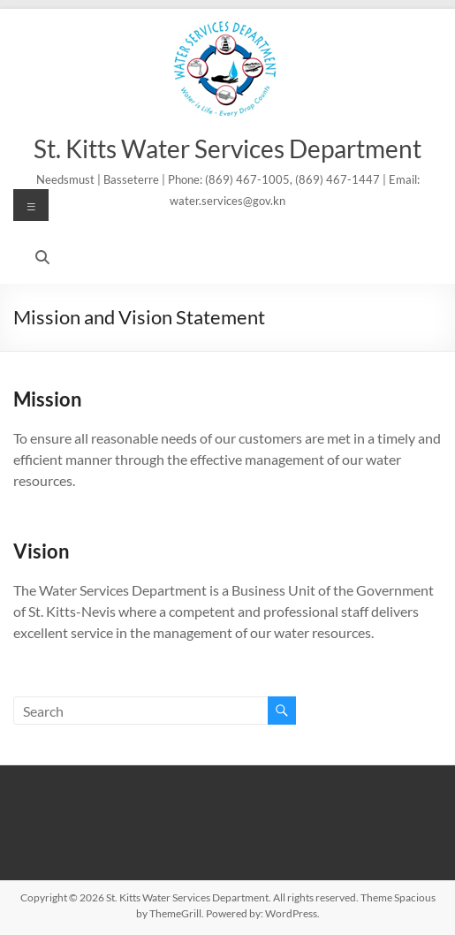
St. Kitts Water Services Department (227, 148)
